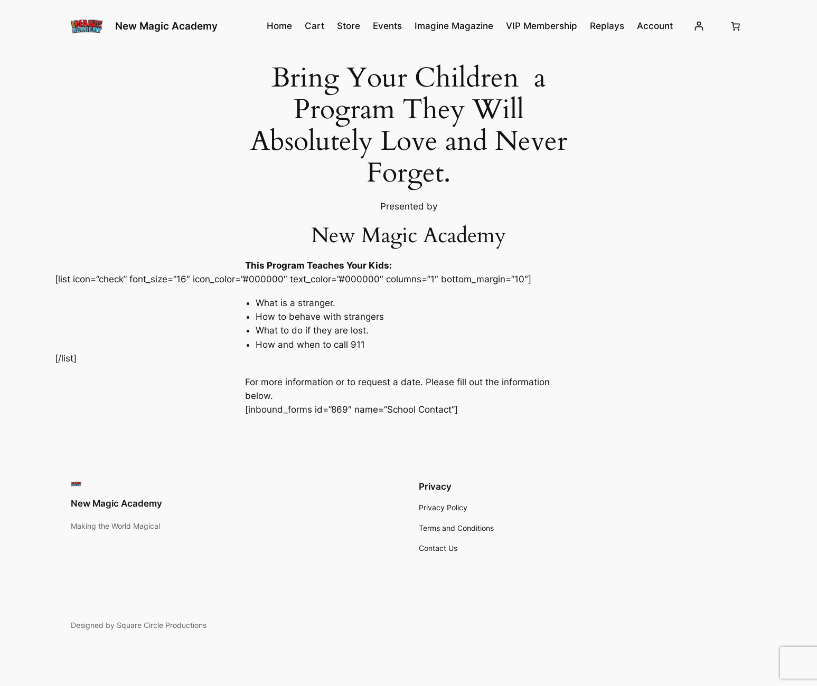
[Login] (699, 26)
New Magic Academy (166, 26)
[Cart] (736, 26)
